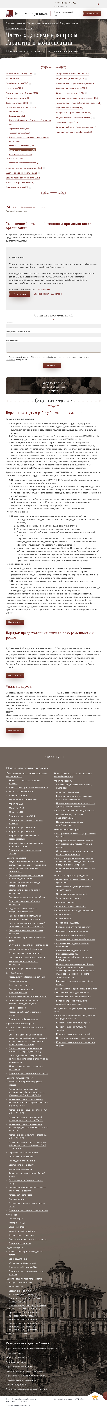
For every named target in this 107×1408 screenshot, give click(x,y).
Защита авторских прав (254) (20, 182)
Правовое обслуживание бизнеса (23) (74, 132)
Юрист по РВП (63, 914)
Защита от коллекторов (67, 792)
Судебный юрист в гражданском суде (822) (77, 98)
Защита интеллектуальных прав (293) (74, 117)
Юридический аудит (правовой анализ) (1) (76, 127)
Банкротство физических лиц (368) (72, 73)
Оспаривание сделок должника (71, 894)
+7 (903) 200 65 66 (64, 2)
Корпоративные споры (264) (69, 107)
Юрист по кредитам (63, 780)
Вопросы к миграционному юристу (73, 931)
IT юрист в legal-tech (16, 1384)
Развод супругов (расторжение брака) (27, 976)
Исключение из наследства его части (27, 957)
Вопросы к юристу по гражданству (73, 926)
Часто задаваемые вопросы (42, 23)
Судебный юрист (14, 1247)
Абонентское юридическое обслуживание (26, 1389)
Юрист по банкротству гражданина (71, 875)
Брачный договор (17, 1007)
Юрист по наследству (16, 857)
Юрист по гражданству (67, 922)
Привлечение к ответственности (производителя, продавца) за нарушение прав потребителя (24, 1315)
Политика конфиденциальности (18, 1405)
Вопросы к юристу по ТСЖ (22, 816)
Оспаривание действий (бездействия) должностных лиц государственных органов (74, 843)
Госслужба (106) (16, 158)
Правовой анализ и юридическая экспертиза (75, 988)
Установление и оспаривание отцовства (28, 996)
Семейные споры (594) (17, 83)
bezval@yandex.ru (60, 6)
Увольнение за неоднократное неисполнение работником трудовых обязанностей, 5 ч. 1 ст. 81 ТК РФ (27, 1092)
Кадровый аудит (17, 1199)
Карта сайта (10, 1401)
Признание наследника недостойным (27, 897)
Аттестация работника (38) (20, 154)
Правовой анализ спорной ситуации (73, 996)
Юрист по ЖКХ (16, 808)
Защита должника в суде (68, 898)
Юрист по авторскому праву (20, 1023)
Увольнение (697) (16, 112)
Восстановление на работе (22, 1164)
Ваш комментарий (12, 340)
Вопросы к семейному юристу (23, 1019)
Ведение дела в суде (18, 1258)
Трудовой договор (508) (19, 133)
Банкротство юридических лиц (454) (73, 112)
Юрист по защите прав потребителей (24, 1278)
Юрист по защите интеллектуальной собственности (31, 1348)
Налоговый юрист (15, 1353)
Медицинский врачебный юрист (69, 935)
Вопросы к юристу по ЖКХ (22, 827)
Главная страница (15, 23)
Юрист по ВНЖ (64, 918)
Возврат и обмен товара (20, 1282)
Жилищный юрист (18, 795)
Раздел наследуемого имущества (25, 953)
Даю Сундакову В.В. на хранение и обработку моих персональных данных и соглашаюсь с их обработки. (50, 358)
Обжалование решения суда (22, 1263)
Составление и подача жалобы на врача (75, 939)
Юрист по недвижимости (21, 791)
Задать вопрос (92, 13)
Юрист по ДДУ (16, 803)
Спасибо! (21, 294)
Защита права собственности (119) (23, 177)
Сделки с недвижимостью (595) (21, 172)
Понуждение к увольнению (22, 1160)
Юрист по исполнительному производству (27, 1371)
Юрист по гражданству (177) (70, 93)
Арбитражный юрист (16, 1362)
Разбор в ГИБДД (17, 1222)
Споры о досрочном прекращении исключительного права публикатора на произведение (28, 1058)
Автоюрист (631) (14, 78)
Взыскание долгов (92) (17, 187)
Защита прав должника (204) (70, 78)
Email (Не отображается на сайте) (18, 332)
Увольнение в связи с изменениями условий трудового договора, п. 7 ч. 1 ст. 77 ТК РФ (28, 1127)
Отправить (51, 365)
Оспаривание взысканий (20, 1169)
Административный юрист (67, 829)
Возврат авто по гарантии (21, 1235)
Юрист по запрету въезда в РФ (71, 906)
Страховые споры (17, 1226)
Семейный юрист (14, 973)
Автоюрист (11, 1214)
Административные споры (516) (71, 88)
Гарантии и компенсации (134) (22, 150)
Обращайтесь (43, 289)
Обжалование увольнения (21, 1156)
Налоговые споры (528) (67, 122)
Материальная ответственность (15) (24, 163)
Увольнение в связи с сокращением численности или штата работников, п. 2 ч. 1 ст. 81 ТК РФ (28, 1102)
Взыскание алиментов (19, 985)
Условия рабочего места (20, 1194)
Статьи (24, 1401)
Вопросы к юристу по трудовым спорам (28, 1210)
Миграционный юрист (65, 902)
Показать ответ (14, 622)
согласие (17, 357)
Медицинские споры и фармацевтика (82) (76, 83)
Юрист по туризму (18, 1333)
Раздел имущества (18, 981)
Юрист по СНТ (16, 812)
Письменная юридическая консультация (75, 1038)
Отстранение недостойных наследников (28, 944)
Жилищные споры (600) (17, 98)
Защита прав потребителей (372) (22, 93)
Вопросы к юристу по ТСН (21, 831)
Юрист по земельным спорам (23, 799)
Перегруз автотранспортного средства (28, 1239)
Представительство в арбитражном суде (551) (78, 103)
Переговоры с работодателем (23, 1152)
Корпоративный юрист (17, 1357)
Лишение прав (16, 1218)
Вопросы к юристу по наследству (25, 968)
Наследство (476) (14, 88)
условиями (10, 359)
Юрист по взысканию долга (19, 1366)
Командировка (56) (17, 116)
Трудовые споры (69, 23)
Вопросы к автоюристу (20, 1243)
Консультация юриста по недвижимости (28, 787)
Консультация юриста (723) (19, 73)
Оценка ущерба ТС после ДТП (23, 1231)
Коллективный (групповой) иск (23, 1267)
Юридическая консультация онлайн (73, 1034)
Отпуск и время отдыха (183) (21, 145)
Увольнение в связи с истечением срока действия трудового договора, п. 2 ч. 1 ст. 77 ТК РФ (28, 1145)
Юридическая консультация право (73, 1022)
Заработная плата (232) (19, 128)
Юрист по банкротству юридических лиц (26, 1375)
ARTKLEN (79, 1399)
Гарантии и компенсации (19, 28)
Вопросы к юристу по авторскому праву (28, 1073)
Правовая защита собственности (22, 1380)
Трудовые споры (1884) (17, 103)
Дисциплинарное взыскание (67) (23, 107)
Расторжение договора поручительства (75, 810)
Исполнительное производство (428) (24, 168)
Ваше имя (9, 323)
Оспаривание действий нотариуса (25, 949)
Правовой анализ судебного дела (72, 992)
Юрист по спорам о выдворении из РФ (75, 910)
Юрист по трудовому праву (19, 1077)
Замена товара (16, 1286)
